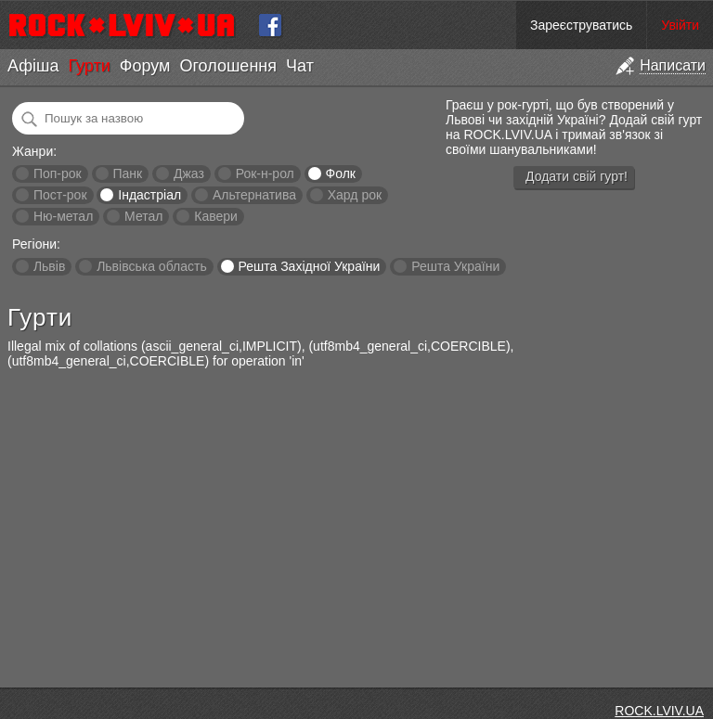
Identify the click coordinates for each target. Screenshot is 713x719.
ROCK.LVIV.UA (659, 710)
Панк (127, 173)
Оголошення (228, 66)
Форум (145, 66)
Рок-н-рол (265, 173)
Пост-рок (60, 194)
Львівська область (152, 266)
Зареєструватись (581, 25)
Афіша (32, 66)
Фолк (341, 173)
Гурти (89, 66)
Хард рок (355, 194)
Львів (49, 266)
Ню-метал (63, 216)
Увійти (680, 25)
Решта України (455, 266)
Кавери (216, 216)
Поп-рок (57, 173)
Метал (143, 216)
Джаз (189, 173)
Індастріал (149, 194)
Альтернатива (254, 194)
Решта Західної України (309, 266)
